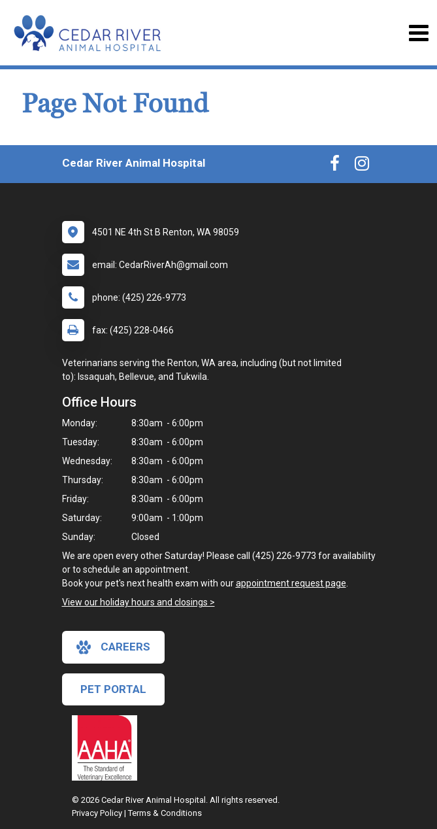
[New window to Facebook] (334, 166)
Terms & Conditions (165, 813)
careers (113, 647)
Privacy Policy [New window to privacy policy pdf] (97, 813)
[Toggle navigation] (418, 33)
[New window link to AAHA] (108, 748)
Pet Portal (113, 689)
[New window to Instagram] (362, 166)
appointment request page (291, 583)
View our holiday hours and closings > (138, 602)
